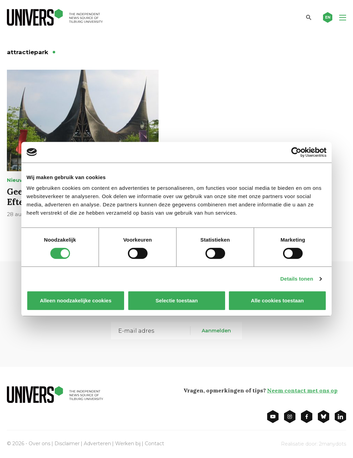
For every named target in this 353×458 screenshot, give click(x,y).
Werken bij (128, 443)
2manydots (332, 444)
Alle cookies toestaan (277, 300)
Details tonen (296, 279)
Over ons (39, 443)
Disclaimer (67, 443)
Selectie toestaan (176, 300)
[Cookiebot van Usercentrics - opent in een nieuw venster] (296, 152)
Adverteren (97, 443)
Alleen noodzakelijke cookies (76, 300)
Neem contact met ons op (302, 390)
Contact (154, 443)
